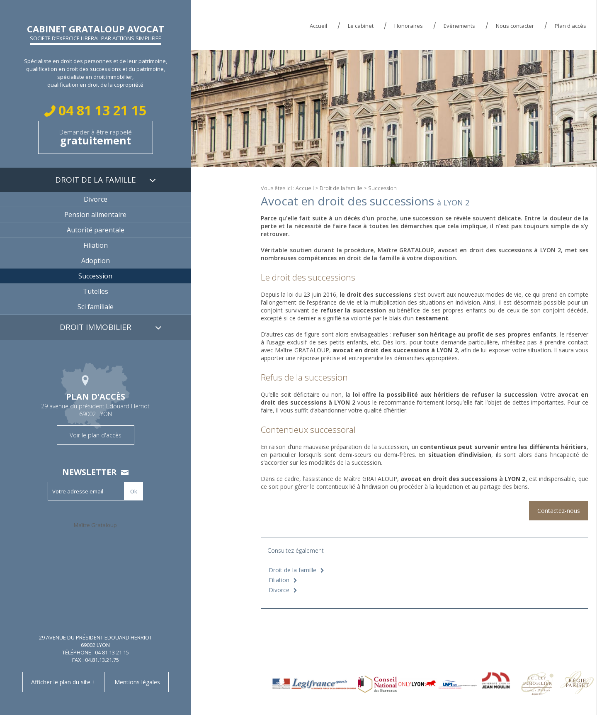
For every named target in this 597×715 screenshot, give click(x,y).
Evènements (459, 25)
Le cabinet (361, 25)
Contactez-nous (558, 511)
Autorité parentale (95, 229)
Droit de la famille (341, 188)
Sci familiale (96, 306)
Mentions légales (137, 682)
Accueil (318, 25)
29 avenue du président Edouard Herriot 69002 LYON (95, 404)
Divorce (279, 590)
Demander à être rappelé (95, 137)
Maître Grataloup (95, 525)
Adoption (95, 260)
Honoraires (408, 25)
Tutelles (95, 291)
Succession (95, 276)
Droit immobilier (95, 327)
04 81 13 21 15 (100, 110)
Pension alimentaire (95, 214)
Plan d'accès (570, 25)
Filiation (279, 580)
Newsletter (89, 472)
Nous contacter (515, 25)
